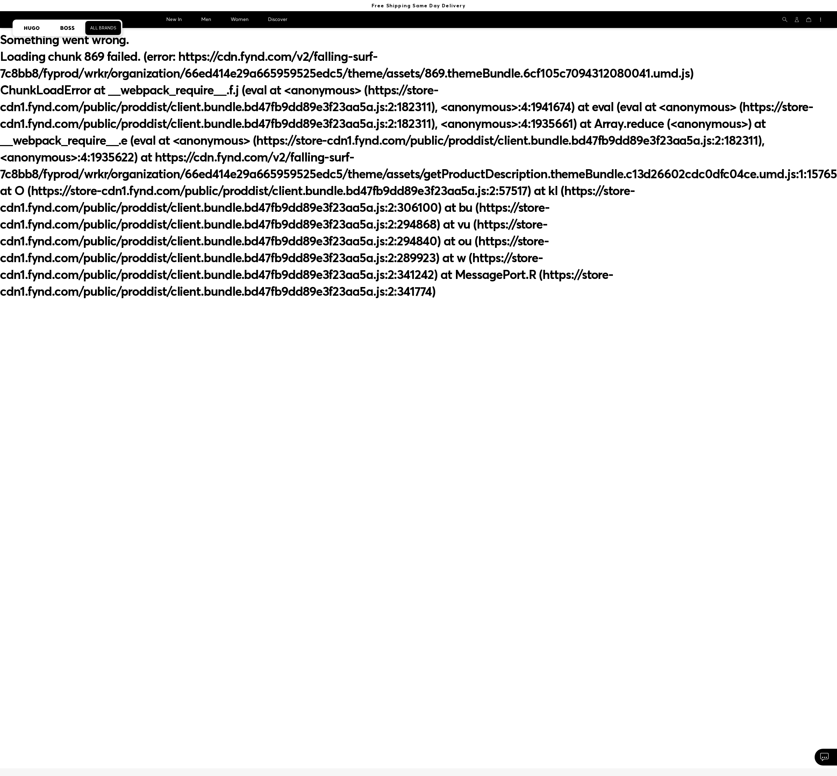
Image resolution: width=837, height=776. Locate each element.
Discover (277, 19)
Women (240, 19)
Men (206, 19)
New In (174, 19)
